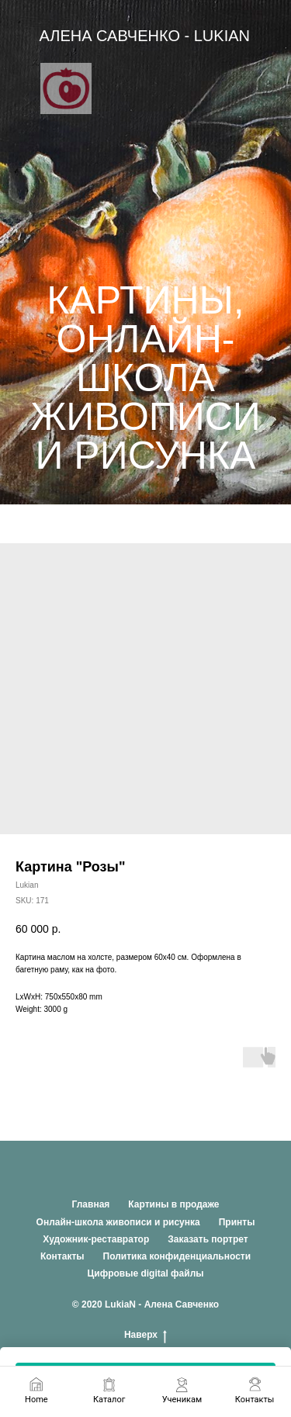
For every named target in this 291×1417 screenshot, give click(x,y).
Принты (237, 1222)
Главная (91, 1204)
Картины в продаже (173, 1204)
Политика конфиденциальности (177, 1256)
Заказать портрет (208, 1239)
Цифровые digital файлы (145, 1273)
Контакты (62, 1256)
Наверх (145, 1335)
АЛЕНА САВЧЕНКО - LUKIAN (145, 35)
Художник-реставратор (96, 1239)
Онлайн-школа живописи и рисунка (118, 1222)
